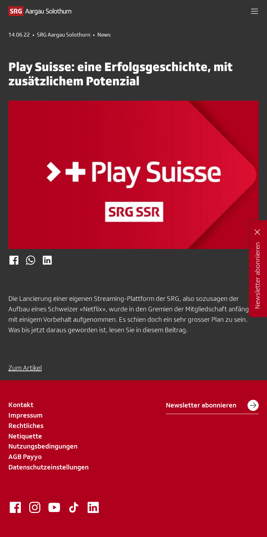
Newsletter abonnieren (212, 405)
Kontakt (20, 404)
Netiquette (25, 436)
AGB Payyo (25, 456)
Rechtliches (25, 425)
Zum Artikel (25, 368)
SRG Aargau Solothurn (63, 35)
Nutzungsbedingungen (43, 446)
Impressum (25, 415)
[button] (254, 11)
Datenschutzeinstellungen (48, 467)
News (104, 35)
